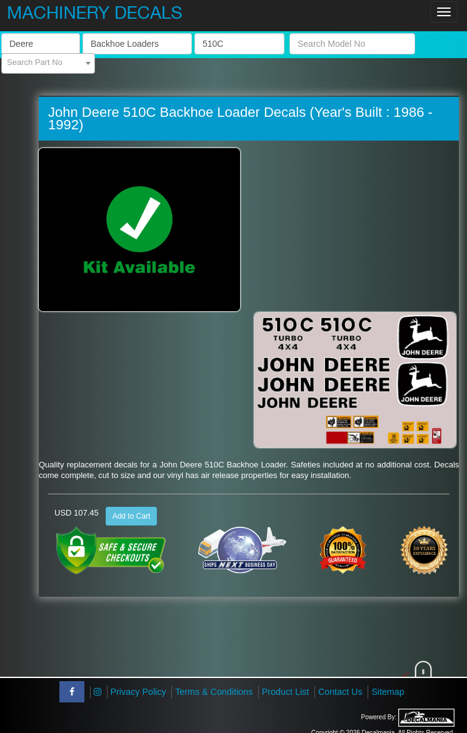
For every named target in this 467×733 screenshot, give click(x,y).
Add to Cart (132, 516)
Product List (285, 692)
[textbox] (48, 62)
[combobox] (48, 63)
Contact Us (340, 692)
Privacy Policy (138, 692)
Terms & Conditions (214, 692)
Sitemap (387, 692)
